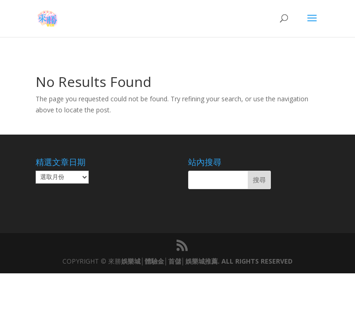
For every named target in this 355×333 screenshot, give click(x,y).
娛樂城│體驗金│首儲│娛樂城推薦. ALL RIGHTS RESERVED (206, 261)
